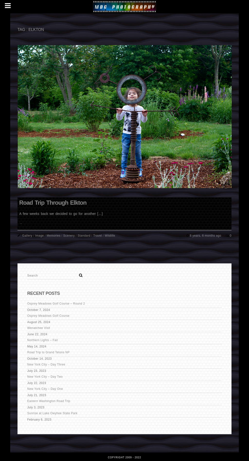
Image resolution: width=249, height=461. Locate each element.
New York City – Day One (45, 389)
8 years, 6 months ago (206, 235)
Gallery (27, 235)
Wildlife (110, 235)
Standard (84, 235)
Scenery (69, 235)
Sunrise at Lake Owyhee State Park (52, 413)
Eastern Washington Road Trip (48, 401)
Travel (97, 235)
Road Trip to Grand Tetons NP (48, 352)
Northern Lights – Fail (42, 340)
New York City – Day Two (45, 376)
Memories (54, 235)
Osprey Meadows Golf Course (48, 315)
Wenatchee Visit (38, 328)
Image (39, 235)
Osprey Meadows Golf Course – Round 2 (56, 303)
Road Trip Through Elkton (53, 202)
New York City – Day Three (46, 364)
